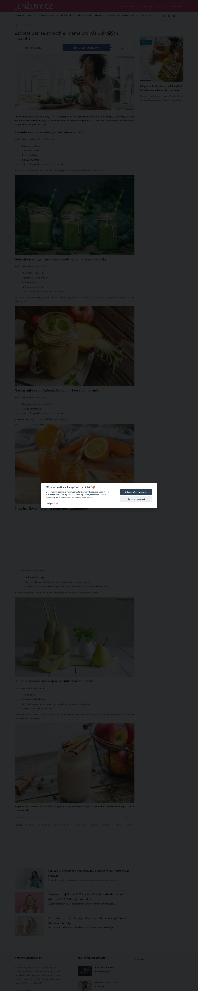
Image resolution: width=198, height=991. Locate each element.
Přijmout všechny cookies (136, 492)
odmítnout (50, 497)
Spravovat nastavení (136, 499)
